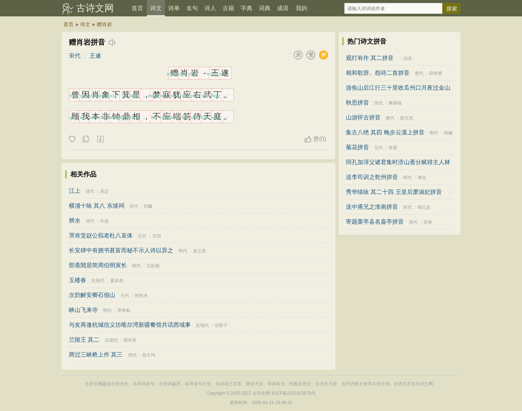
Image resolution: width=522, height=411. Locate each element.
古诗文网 (95, 8)
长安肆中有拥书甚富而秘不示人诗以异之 (121, 250)
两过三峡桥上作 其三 (96, 354)
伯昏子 (221, 325)
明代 (182, 250)
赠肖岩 (104, 24)
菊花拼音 (357, 147)
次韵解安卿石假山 (92, 295)
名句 (192, 8)
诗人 (210, 8)
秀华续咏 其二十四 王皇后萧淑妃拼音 (394, 192)
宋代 (74, 56)
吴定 (104, 191)
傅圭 (422, 177)
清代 (90, 191)
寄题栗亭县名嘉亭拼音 (375, 222)
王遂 (95, 56)
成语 (283, 8)
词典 (264, 8)
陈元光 (406, 118)
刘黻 (148, 206)
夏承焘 (116, 280)
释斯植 (395, 103)
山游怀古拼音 (363, 117)
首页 (137, 8)
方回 (156, 236)
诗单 (174, 8)
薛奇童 (435, 73)
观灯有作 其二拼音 (370, 58)
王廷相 (153, 265)
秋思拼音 (357, 102)
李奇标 (123, 310)
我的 (301, 8)
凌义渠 (199, 250)
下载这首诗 (100, 139)
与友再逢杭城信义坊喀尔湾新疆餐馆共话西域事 (130, 325)
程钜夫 (141, 295)
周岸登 (129, 340)
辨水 (74, 220)
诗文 (156, 8)
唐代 (419, 73)
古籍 (228, 8)
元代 (142, 236)
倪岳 (407, 58)
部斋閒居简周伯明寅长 (98, 265)
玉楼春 (77, 280)
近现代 (97, 280)
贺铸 (427, 222)
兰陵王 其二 (84, 340)
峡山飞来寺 (83, 310)
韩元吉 (424, 207)
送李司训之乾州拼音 (372, 177)
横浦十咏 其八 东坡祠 (96, 206)
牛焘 (104, 221)
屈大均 (148, 355)
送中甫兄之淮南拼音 (372, 207)
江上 (74, 191)
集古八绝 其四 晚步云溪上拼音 (385, 132)
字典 (246, 8)
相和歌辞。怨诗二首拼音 (378, 73)
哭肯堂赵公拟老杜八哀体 (101, 235)
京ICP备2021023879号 (293, 393)
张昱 (393, 147)
